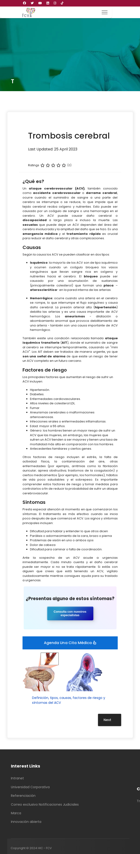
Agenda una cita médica (70, 642)
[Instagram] (55, 3)
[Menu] (104, 12)
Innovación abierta (26, 821)
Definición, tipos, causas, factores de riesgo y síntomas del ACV (68, 700)
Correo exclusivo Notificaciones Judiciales (45, 804)
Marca (16, 813)
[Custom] (62, 3)
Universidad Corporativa (30, 787)
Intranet (17, 778)
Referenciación (23, 795)
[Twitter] (32, 3)
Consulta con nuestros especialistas (70, 613)
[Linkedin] (47, 3)
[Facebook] (24, 3)
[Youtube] (40, 3)
